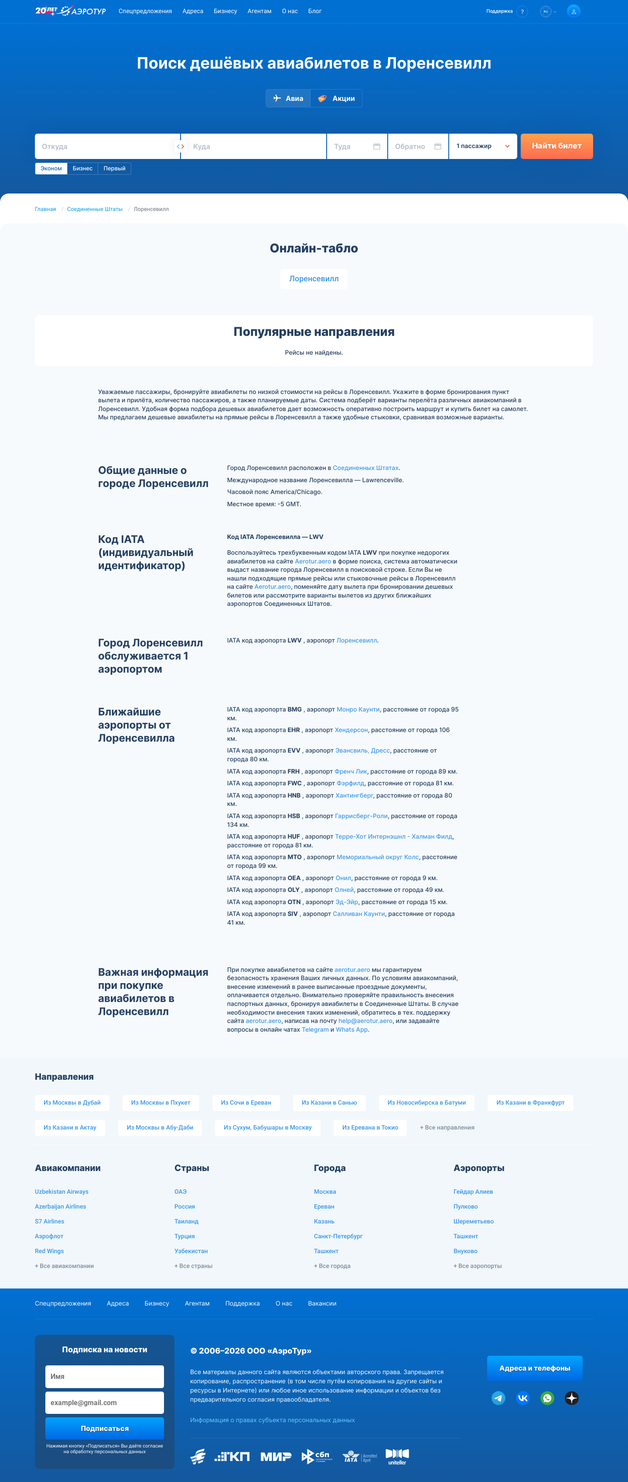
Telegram (315, 1029)
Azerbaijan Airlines (60, 1206)
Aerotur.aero (313, 561)
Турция (184, 1236)
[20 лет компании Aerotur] (46, 12)
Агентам (260, 11)
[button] (507, 11)
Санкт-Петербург (338, 1236)
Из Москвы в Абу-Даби (160, 1127)
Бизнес (83, 168)
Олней (344, 890)
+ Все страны (193, 1266)
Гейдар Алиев (473, 1191)
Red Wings (49, 1251)
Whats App (352, 1029)
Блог (315, 11)
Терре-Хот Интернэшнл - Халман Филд (393, 836)
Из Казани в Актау (70, 1127)
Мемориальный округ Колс (378, 857)
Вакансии (322, 1303)
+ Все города (332, 1266)
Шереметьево (474, 1221)
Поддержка (242, 1303)
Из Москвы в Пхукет (161, 1102)
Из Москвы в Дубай (72, 1102)
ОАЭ (180, 1191)
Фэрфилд (350, 783)
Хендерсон (351, 730)
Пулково (466, 1206)
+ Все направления (447, 1127)
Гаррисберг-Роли (361, 816)
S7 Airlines (49, 1221)
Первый (114, 168)
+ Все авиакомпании (64, 1266)
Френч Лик (350, 771)
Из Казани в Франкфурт (530, 1102)
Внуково (466, 1251)
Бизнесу (225, 11)
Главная (45, 209)
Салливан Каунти (359, 914)
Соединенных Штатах (366, 468)
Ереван (324, 1206)
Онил (343, 878)
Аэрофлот (49, 1236)
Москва (325, 1191)
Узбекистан (191, 1251)
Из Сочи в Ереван (246, 1102)
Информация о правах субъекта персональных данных (272, 1420)
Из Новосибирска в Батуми (427, 1102)
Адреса (192, 11)
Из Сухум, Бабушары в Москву (268, 1127)
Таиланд (186, 1221)
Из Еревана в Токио (370, 1127)
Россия (184, 1206)
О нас (290, 11)
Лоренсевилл (313, 278)
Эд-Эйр (347, 902)
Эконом (51, 168)
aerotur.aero (352, 970)
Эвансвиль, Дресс (362, 750)
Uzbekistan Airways (62, 1191)
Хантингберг (354, 795)
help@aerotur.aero (365, 1021)
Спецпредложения (145, 11)
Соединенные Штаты (95, 209)
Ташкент (326, 1251)
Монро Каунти (358, 709)
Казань (324, 1221)
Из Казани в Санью (329, 1102)
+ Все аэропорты (478, 1266)
